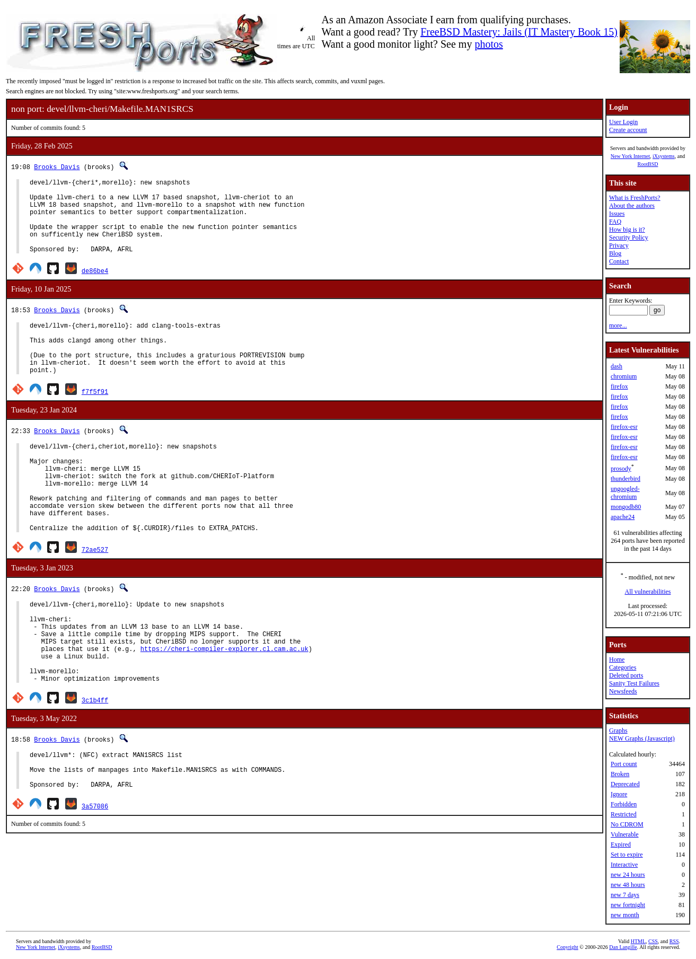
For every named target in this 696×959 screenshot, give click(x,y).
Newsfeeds (623, 691)
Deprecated (625, 784)
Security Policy (628, 237)
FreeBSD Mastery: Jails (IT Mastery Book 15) (519, 32)
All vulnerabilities (648, 591)
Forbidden (624, 804)
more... (618, 325)
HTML (638, 941)
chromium (624, 376)
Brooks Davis (57, 166)
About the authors (632, 205)
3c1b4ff (95, 763)
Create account (628, 130)
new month (625, 915)
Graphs (618, 730)
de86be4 (95, 286)
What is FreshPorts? (634, 197)
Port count (624, 764)
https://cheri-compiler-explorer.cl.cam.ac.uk (224, 705)
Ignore (619, 794)
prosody (621, 468)
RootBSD (648, 164)
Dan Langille (623, 947)
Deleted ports (626, 675)
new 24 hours (628, 874)
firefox (619, 386)
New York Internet (630, 156)
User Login (623, 122)
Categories (622, 667)
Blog (615, 253)
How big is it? (627, 229)
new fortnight (628, 905)
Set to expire (627, 854)
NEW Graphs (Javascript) (642, 738)
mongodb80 (626, 507)
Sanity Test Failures (634, 683)
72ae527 (95, 595)
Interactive (624, 864)
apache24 (623, 517)
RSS (674, 941)
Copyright (567, 947)
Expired (621, 844)
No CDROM (627, 824)
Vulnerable (625, 834)
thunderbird (625, 478)
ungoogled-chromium (625, 492)
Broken (620, 774)
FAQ (615, 221)
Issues (616, 213)
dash (616, 366)
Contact (619, 261)
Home (616, 659)
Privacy (619, 245)
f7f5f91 (95, 418)
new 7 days (625, 895)
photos (488, 44)
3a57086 (95, 877)
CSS (653, 941)
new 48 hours (628, 884)
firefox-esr (624, 426)
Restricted (624, 814)
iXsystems (664, 156)
